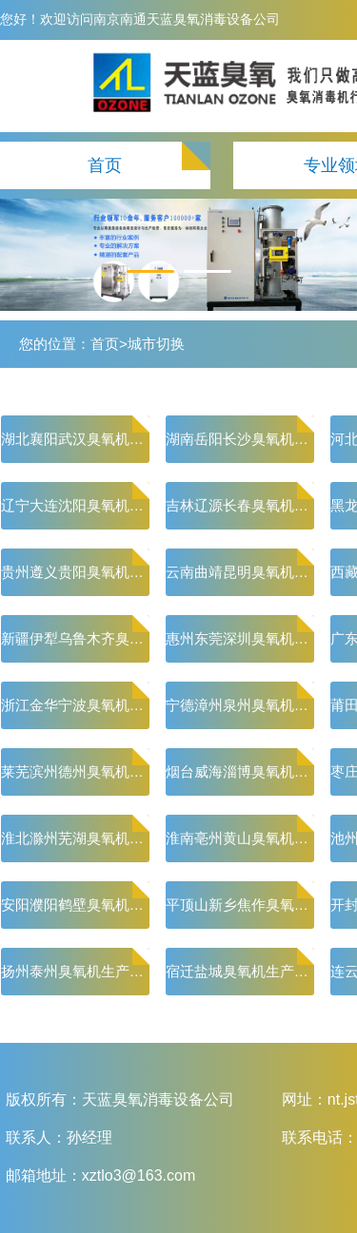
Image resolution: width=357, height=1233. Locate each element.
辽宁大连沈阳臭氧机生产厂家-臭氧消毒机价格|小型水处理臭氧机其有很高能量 (75, 505)
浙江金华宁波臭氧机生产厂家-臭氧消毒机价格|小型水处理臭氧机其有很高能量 (75, 705)
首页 (105, 165)
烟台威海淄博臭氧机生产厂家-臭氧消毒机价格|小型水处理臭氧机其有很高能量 (240, 771)
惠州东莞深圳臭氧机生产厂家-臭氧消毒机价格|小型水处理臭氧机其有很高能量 (240, 638)
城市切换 (156, 344)
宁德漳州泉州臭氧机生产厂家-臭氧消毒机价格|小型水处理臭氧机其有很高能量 (240, 705)
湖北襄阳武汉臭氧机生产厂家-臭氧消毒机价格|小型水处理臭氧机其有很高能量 (75, 439)
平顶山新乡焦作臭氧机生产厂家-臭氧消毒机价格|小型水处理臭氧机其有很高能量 (240, 904)
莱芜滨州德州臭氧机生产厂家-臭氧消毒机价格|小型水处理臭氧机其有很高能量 (75, 771)
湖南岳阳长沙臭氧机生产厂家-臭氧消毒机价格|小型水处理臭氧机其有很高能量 (240, 439)
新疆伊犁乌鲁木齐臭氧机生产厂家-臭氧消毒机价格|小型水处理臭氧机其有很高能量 (75, 638)
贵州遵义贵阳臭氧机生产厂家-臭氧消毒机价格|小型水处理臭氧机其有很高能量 (75, 572)
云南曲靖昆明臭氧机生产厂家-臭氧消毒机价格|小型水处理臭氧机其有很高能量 (240, 572)
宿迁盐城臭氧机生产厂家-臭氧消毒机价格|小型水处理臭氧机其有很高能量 (240, 971)
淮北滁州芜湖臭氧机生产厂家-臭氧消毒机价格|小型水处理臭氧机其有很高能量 (75, 838)
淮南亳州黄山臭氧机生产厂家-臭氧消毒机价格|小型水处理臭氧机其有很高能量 (240, 838)
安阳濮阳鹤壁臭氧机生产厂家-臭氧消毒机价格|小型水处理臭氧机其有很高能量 (75, 904)
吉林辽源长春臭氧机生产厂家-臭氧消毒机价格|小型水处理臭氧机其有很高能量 (240, 505)
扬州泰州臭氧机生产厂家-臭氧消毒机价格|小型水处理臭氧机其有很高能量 (75, 971)
